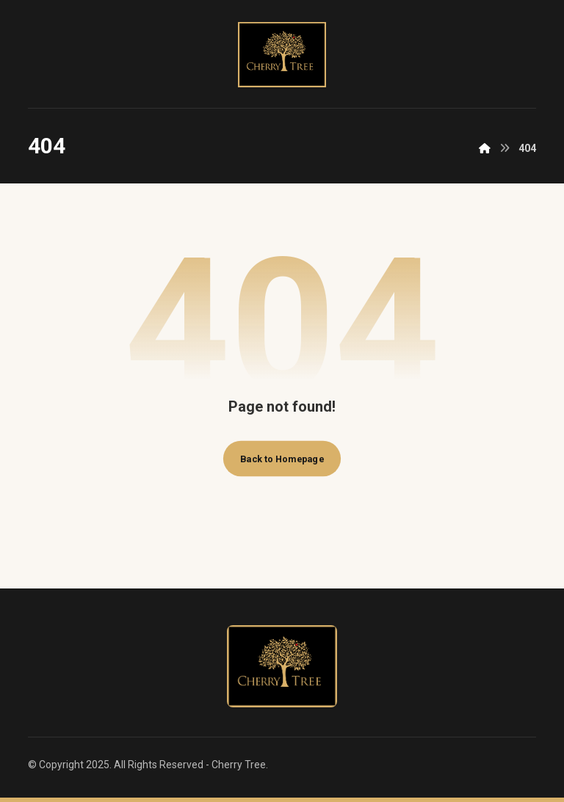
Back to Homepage (281, 458)
